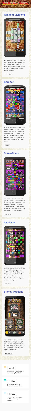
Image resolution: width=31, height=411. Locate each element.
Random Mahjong (14, 14)
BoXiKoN (9, 82)
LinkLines (9, 222)
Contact (12, 381)
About (11, 368)
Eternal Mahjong (13, 291)
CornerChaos (12, 153)
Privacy (12, 394)
